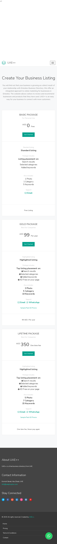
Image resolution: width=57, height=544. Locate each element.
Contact (5, 538)
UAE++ (31, 517)
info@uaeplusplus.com (10, 484)
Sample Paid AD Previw (28, 308)
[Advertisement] (28, 30)
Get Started (28, 134)
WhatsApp (33, 302)
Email (28, 193)
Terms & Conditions (9, 533)
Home (5, 524)
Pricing (5, 528)
